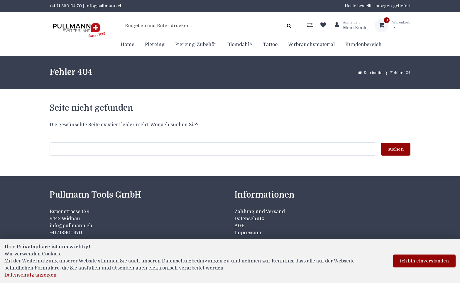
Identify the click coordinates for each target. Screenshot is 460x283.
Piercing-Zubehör (196, 44)
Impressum (247, 232)
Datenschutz (249, 218)
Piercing (155, 44)
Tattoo (270, 44)
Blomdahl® (239, 44)
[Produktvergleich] (310, 25)
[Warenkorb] (392, 25)
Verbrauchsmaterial (311, 44)
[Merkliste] (323, 25)
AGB (239, 225)
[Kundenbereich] (349, 25)
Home (127, 44)
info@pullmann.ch (72, 225)
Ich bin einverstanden (424, 261)
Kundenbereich (363, 44)
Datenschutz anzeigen (30, 275)
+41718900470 (66, 232)
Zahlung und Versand (259, 211)
